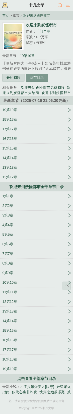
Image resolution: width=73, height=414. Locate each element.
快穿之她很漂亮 (52, 392)
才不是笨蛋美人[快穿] (37, 387)
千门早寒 (43, 31)
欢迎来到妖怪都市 (36, 15)
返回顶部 (66, 286)
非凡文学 (36, 5)
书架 (5, 5)
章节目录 (37, 78)
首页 (5, 15)
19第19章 (27, 56)
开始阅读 (13, 78)
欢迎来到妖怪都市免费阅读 (43, 88)
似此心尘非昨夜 (24, 392)
